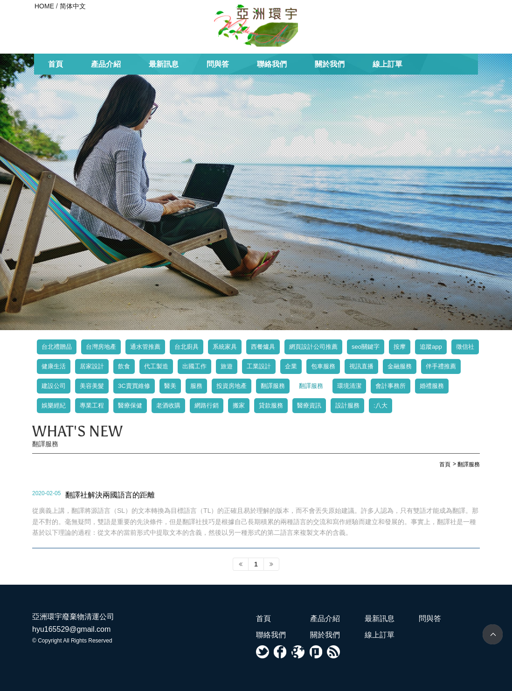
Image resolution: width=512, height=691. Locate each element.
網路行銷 (206, 405)
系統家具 (225, 346)
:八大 (380, 405)
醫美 (170, 385)
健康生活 (54, 366)
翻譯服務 (273, 385)
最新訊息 (164, 64)
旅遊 (227, 366)
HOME (44, 6)
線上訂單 (387, 64)
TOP (493, 634)
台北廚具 (186, 346)
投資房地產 (231, 385)
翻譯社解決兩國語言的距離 (110, 495)
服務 (196, 385)
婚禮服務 (432, 385)
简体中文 (73, 6)
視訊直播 (361, 366)
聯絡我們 (272, 64)
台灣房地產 (101, 346)
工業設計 (259, 366)
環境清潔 (349, 385)
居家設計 (92, 366)
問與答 (218, 64)
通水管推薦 (145, 346)
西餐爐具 (263, 346)
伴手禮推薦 (441, 366)
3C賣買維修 (134, 385)
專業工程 (92, 405)
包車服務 (323, 366)
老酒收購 (168, 405)
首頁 (55, 64)
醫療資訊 (309, 405)
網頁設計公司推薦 (313, 346)
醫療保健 (130, 405)
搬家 (239, 405)
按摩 (400, 346)
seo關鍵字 (366, 346)
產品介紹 (106, 64)
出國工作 (194, 366)
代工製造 (156, 366)
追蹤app (431, 346)
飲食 (124, 366)
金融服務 (399, 366)
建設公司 (54, 385)
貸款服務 (271, 405)
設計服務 (347, 405)
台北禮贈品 (57, 346)
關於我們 (330, 64)
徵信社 (465, 346)
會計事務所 (390, 385)
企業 (291, 366)
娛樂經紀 (54, 405)
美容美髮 (92, 385)
